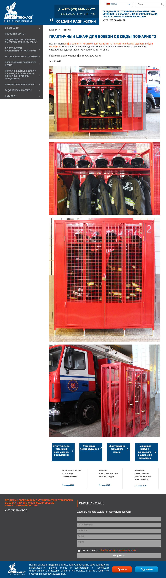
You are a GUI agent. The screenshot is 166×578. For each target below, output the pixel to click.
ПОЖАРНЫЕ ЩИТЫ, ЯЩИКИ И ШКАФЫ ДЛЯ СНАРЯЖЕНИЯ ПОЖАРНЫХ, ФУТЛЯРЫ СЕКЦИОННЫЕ (20, 75)
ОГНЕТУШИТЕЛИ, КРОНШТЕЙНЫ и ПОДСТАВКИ (20, 49)
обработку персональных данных (118, 550)
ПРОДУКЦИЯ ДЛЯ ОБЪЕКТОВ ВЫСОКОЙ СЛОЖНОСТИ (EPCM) (21, 41)
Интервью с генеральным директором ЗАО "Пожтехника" (143, 475)
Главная (53, 30)
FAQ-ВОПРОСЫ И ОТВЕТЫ (18, 90)
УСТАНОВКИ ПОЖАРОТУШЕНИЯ (21, 57)
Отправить (118, 555)
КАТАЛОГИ (10, 96)
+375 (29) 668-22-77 (114, 20)
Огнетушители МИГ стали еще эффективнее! (72, 474)
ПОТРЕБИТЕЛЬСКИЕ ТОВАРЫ (20, 84)
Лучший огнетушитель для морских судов (108, 474)
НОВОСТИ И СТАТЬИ (15, 34)
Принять (122, 569)
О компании (12, 28)
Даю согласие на (108, 550)
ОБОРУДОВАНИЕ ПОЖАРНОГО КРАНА (20, 63)
